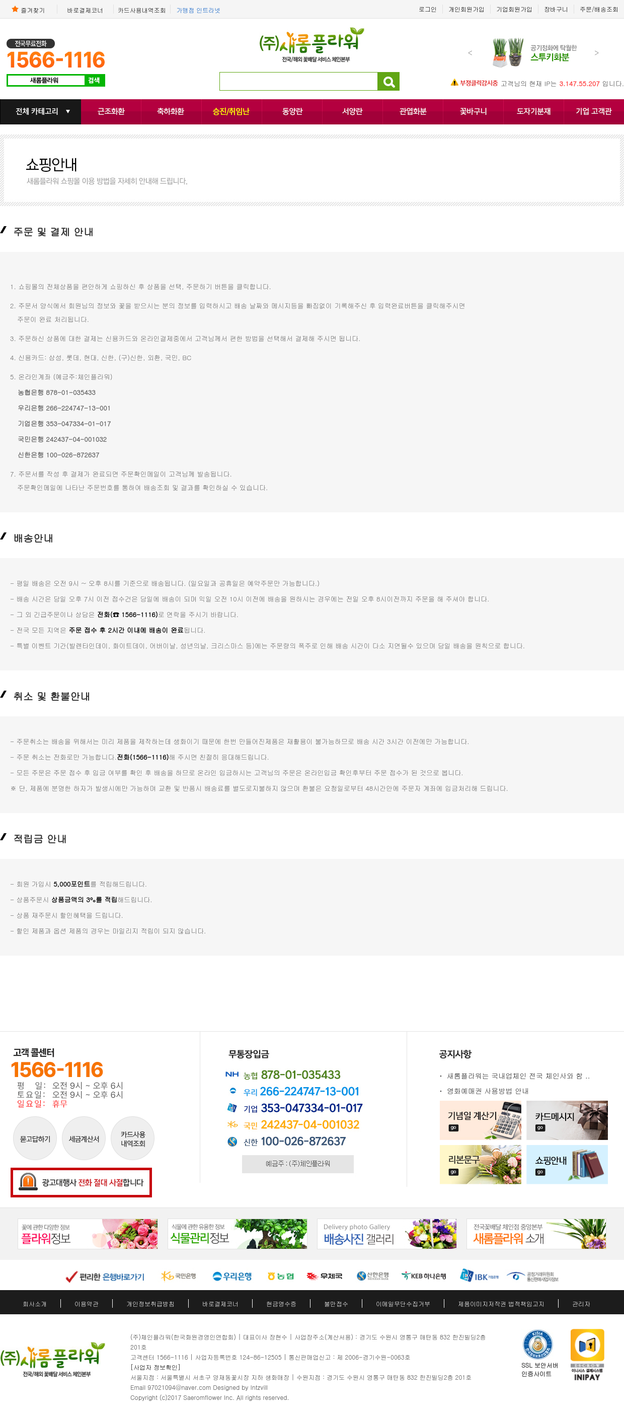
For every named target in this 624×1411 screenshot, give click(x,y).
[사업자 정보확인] (155, 1367)
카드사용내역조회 (142, 10)
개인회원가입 (466, 9)
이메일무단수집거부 (403, 1303)
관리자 (581, 1303)
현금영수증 (281, 1303)
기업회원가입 (514, 9)
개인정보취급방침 (150, 1303)
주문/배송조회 (599, 9)
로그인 (428, 9)
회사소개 (35, 1303)
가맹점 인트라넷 (198, 10)
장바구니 (556, 9)
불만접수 (336, 1303)
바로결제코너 (85, 10)
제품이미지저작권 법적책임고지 (501, 1303)
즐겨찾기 (28, 9)
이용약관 (86, 1303)
